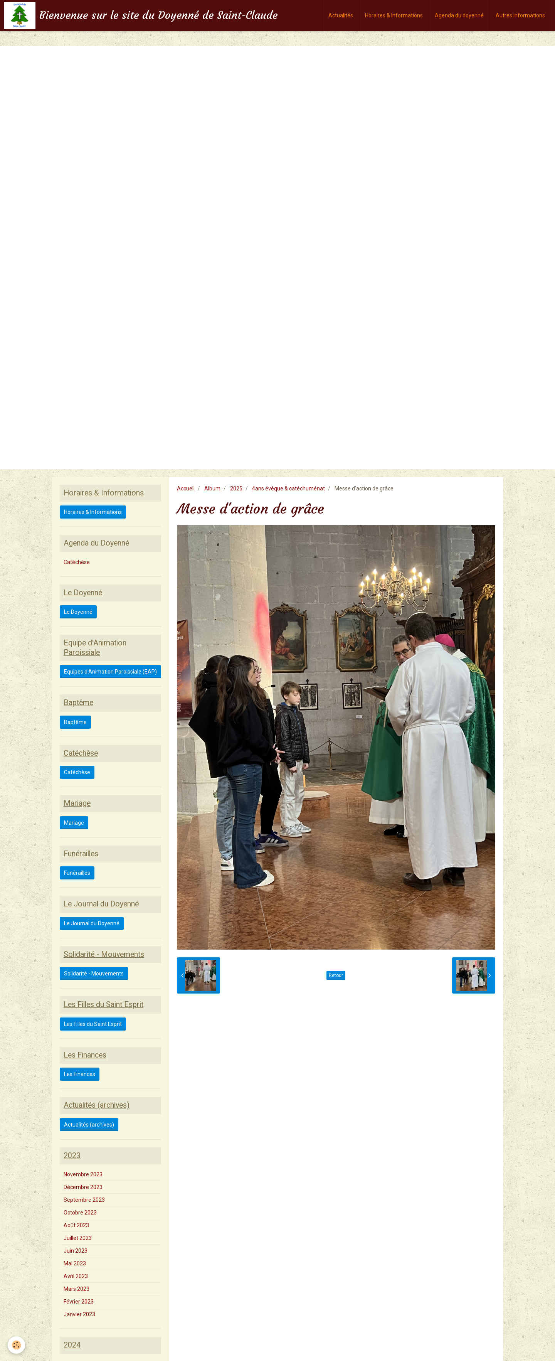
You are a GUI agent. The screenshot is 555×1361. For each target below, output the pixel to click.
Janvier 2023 (79, 1314)
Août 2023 (76, 1225)
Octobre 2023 (80, 1212)
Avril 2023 (76, 1276)
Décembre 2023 (83, 1187)
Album (212, 488)
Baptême (75, 722)
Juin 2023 (75, 1251)
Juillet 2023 (78, 1238)
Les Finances (79, 1074)
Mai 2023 (75, 1263)
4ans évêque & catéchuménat (288, 488)
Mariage (74, 823)
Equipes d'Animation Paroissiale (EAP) (110, 672)
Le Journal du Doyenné (91, 923)
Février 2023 (79, 1302)
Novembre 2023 (83, 1174)
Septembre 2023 (84, 1200)
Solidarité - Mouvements (94, 973)
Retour (336, 975)
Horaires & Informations (394, 15)
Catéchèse (77, 562)
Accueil (186, 488)
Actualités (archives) (89, 1125)
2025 (236, 488)
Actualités (340, 15)
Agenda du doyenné (459, 15)
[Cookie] (16, 1345)
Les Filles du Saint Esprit (93, 1024)
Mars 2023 (76, 1289)
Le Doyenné (78, 612)
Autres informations (520, 15)
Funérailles (77, 873)
